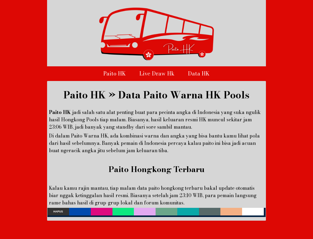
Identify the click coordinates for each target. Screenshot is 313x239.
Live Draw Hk (157, 73)
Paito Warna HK (89, 135)
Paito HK (114, 73)
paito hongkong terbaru (175, 188)
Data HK (199, 73)
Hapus (58, 211)
